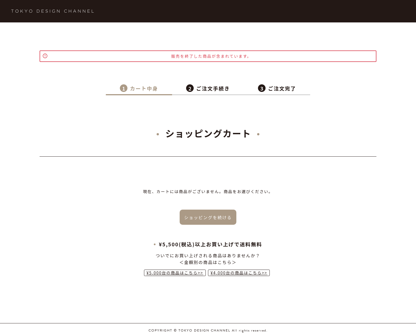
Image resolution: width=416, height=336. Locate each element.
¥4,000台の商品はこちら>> (239, 272)
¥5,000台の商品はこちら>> (175, 272)
